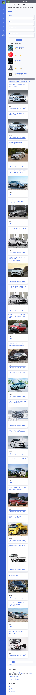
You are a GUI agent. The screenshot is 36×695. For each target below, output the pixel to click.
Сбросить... (25, 40)
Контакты (12, 691)
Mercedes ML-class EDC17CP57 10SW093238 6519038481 (17, 286)
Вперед (10, 664)
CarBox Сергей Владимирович (21, 73)
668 (32, 662)
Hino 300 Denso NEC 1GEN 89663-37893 (16, 632)
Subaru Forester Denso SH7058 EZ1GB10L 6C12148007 (17, 488)
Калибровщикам (14, 687)
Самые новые (12, 81)
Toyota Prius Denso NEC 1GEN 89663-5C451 (17, 373)
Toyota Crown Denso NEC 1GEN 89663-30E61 (17, 114)
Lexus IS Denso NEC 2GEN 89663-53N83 (15, 143)
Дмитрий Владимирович (19, 47)
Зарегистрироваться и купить (17, 108)
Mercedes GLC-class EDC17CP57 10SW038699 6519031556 (16, 201)
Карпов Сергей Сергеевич (20, 67)
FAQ (11, 685)
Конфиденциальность (15, 689)
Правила (12, 688)
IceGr (16, 54)
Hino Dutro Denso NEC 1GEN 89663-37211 (16, 546)
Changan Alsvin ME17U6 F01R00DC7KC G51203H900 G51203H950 (16, 431)
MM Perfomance (18, 60)
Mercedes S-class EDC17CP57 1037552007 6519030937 (17, 171)
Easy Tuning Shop (19, 673)
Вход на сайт (13, 681)
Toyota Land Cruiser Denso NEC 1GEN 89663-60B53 (17, 402)
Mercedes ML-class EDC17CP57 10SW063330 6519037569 (17, 229)
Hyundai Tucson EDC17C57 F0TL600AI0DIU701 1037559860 (16, 604)
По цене (28, 81)
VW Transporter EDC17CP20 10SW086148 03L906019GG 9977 (16, 316)
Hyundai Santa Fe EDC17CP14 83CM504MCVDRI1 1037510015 (17, 575)
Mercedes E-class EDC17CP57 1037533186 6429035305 (17, 344)
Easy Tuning (23, 2)
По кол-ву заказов (20, 81)
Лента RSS (21, 79)
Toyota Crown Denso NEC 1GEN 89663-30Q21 (17, 85)
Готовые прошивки (14, 679)
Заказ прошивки (14, 676)
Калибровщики (13, 678)
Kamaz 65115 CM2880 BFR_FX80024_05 (14, 517)
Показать (18, 40)
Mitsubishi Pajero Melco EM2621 (17, 459)
